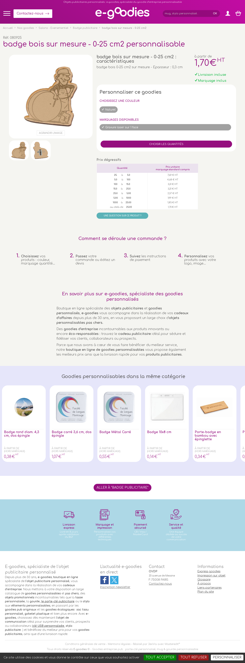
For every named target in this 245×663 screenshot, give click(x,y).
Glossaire (204, 579)
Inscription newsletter (115, 587)
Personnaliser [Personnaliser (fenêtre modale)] (227, 657)
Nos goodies (25, 28)
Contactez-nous (30, 13)
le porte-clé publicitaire (58, 601)
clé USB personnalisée (48, 625)
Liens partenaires (210, 587)
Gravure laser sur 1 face (121, 127)
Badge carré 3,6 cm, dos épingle (68, 433)
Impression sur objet (212, 575)
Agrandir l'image (51, 133)
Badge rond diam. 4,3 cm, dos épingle (21, 433)
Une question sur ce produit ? (122, 216)
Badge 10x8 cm (159, 432)
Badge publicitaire (85, 28)
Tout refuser (193, 657)
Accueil (8, 28)
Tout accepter (160, 657)
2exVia (152, 644)
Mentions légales (119, 644)
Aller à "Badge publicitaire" (122, 487)
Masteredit (172, 644)
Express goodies (209, 571)
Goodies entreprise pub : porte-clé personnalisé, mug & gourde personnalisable (145, 649)
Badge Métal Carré (115, 432)
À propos (204, 583)
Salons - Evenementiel (53, 28)
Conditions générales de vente (85, 644)
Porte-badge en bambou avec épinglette (208, 435)
